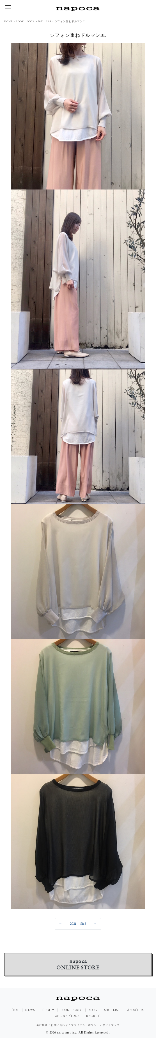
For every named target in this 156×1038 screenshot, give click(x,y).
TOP (15, 1010)
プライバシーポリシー (85, 1025)
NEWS (30, 1010)
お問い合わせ (59, 1025)
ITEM (47, 1010)
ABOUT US (135, 1010)
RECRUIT (93, 1015)
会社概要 (42, 1025)
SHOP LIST (112, 1010)
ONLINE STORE (67, 1015)
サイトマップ (111, 1025)
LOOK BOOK (71, 1010)
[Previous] (60, 924)
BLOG (92, 1010)
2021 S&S (78, 924)
